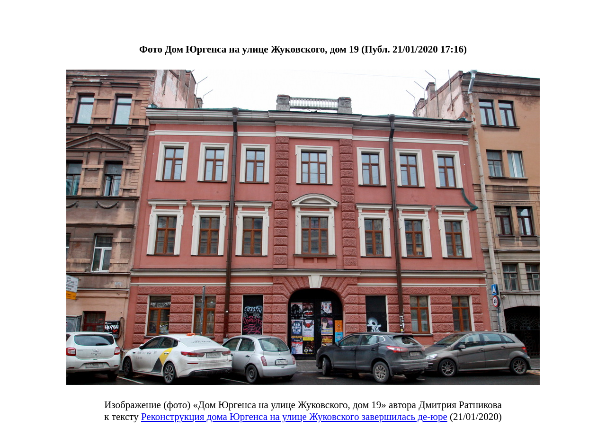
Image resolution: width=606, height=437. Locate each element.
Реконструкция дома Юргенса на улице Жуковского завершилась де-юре (294, 416)
